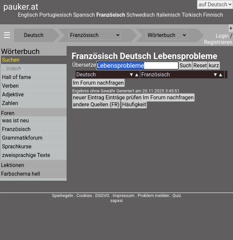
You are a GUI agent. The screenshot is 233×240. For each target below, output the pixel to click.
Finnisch (213, 15)
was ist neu (15, 120)
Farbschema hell (20, 174)
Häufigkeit (134, 104)
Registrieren (218, 42)
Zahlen (10, 103)
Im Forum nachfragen (98, 83)
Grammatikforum (22, 138)
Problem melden (154, 195)
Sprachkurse (17, 146)
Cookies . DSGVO (93, 195)
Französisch (110, 15)
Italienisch (168, 15)
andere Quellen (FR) (96, 104)
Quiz (176, 195)
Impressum (123, 195)
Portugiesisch (55, 15)
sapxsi (116, 200)
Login (223, 36)
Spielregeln (62, 195)
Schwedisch (140, 15)
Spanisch (84, 15)
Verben (10, 86)
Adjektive (13, 94)
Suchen (11, 60)
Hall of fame (16, 77)
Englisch (28, 15)
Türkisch (192, 15)
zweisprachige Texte (26, 155)
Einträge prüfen (123, 97)
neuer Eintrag (88, 97)
